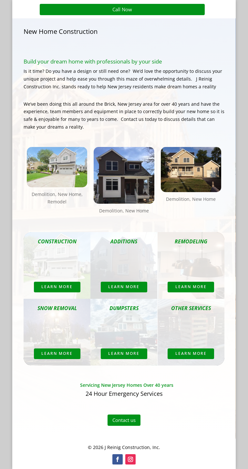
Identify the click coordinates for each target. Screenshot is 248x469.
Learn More (57, 286)
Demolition (43, 194)
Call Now (122, 9)
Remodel (57, 202)
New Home (69, 194)
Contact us (124, 420)
